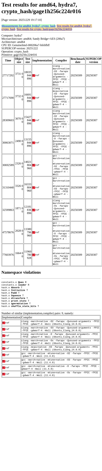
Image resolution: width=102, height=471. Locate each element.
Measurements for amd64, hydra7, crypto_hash (28, 25)
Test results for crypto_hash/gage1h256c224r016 (44, 29)
